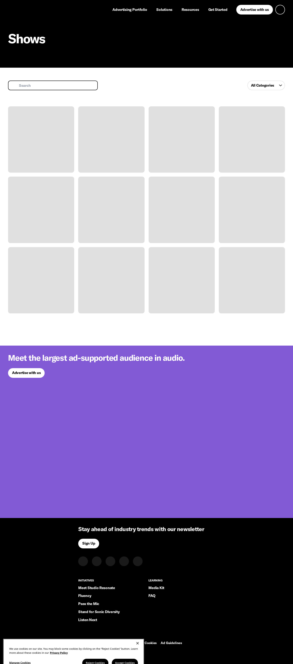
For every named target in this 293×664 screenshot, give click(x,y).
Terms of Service (90, 643)
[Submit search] (14, 85)
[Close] (137, 648)
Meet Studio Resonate (96, 587)
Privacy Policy (117, 643)
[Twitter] (97, 561)
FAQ (151, 595)
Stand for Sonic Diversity (99, 611)
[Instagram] (110, 561)
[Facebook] (124, 561)
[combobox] (266, 85)
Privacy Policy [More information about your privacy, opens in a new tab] (59, 658)
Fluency (84, 595)
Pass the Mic (88, 603)
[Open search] (280, 10)
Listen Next (87, 619)
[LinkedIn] (83, 561)
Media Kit (156, 587)
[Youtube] (138, 561)
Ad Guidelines (171, 643)
